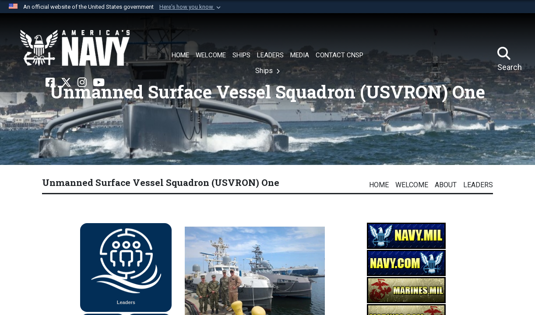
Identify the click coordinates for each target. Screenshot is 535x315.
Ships (265, 70)
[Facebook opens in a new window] (50, 83)
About (446, 185)
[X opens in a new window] (66, 83)
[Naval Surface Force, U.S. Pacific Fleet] (75, 48)
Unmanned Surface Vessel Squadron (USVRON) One (160, 182)
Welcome (411, 185)
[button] (190, 7)
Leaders (478, 185)
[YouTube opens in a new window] (99, 83)
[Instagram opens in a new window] (82, 83)
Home (379, 185)
